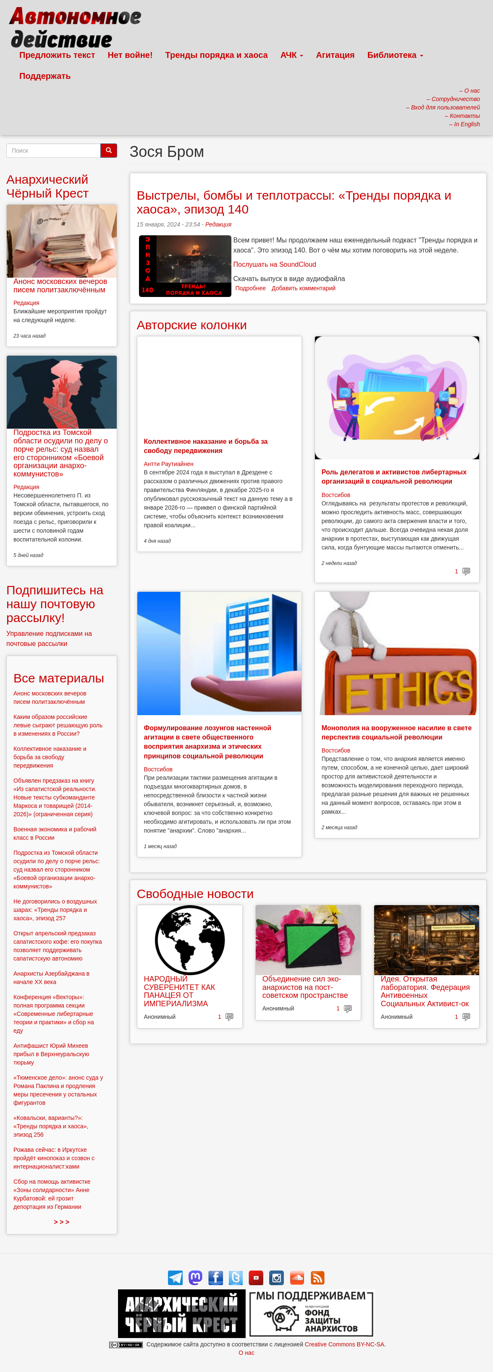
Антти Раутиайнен (169, 464)
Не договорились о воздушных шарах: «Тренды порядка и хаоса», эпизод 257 (55, 910)
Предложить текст (57, 55)
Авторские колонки (192, 325)
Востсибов (336, 495)
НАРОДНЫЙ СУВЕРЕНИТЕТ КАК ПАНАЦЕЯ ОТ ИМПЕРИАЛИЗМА (179, 991)
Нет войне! (130, 55)
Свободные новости (195, 894)
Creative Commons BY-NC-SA (344, 1344)
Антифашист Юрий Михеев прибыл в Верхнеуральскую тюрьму (51, 1054)
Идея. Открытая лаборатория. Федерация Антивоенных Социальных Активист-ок (425, 991)
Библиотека (395, 55)
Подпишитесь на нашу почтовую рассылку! (54, 604)
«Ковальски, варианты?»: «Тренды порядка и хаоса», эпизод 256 (50, 1126)
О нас (246, 1352)
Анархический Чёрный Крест (47, 186)
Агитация (335, 55)
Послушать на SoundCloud (274, 264)
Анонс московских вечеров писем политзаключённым (60, 285)
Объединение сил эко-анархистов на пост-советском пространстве (305, 987)
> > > (61, 1222)
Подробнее (251, 288)
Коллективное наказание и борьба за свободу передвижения (50, 757)
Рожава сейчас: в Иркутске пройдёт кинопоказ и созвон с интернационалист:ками (53, 1158)
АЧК (292, 55)
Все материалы (58, 678)
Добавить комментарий (304, 288)
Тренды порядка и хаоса (216, 55)
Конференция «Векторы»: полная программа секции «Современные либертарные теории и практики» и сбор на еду (53, 1014)
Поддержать (45, 76)
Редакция (218, 224)
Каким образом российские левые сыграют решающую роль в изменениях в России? (57, 725)
